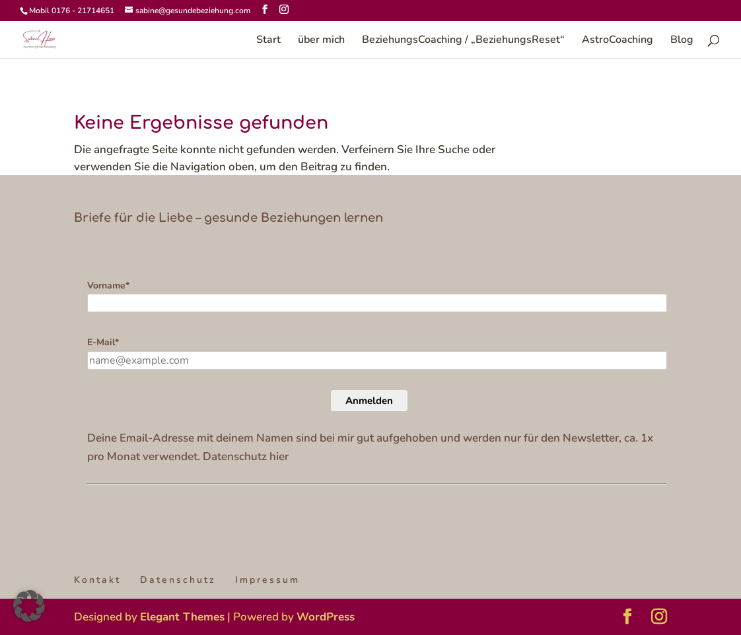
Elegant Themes (182, 616)
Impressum (267, 580)
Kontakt (97, 580)
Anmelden (369, 400)
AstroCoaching (617, 41)
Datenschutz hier (246, 456)
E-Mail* (103, 342)
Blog (681, 41)
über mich (321, 41)
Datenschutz (178, 580)
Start (268, 41)
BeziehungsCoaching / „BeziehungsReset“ (463, 41)
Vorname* (108, 285)
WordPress (326, 616)
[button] (29, 606)
